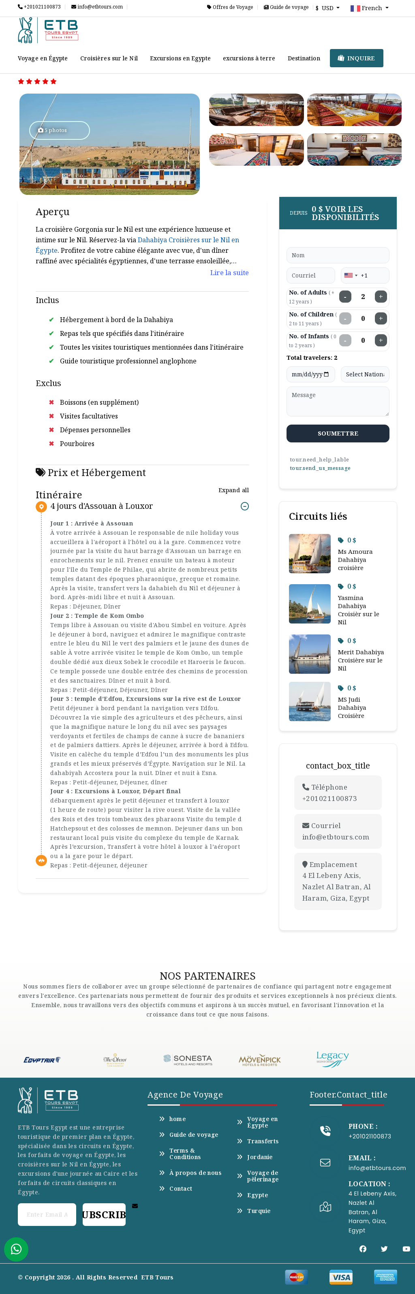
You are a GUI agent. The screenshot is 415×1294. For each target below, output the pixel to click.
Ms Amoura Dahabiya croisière (355, 559)
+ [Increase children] (381, 318)
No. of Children (313, 318)
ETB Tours (157, 1277)
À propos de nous (190, 1173)
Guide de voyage (286, 7)
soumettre (338, 433)
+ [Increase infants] (381, 340)
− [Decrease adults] (345, 296)
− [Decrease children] (345, 318)
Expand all (233, 490)
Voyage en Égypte (43, 58)
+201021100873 (39, 6)
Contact (175, 1188)
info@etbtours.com (97, 6)
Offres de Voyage (230, 7)
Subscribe (104, 1214)
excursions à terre (249, 58)
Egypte (252, 1195)
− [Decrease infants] (345, 340)
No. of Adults (311, 296)
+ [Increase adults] (381, 296)
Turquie (253, 1211)
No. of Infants (312, 340)
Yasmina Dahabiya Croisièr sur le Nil (358, 610)
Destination (304, 58)
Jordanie (255, 1157)
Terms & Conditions (180, 1153)
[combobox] (350, 275)
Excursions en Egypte (180, 58)
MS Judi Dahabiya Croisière (352, 707)
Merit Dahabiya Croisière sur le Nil (361, 660)
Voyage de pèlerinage (258, 1176)
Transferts (258, 1141)
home (172, 1119)
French (367, 8)
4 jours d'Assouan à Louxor (101, 506)
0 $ (347, 540)
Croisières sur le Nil (109, 58)
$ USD (325, 8)
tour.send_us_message (320, 468)
